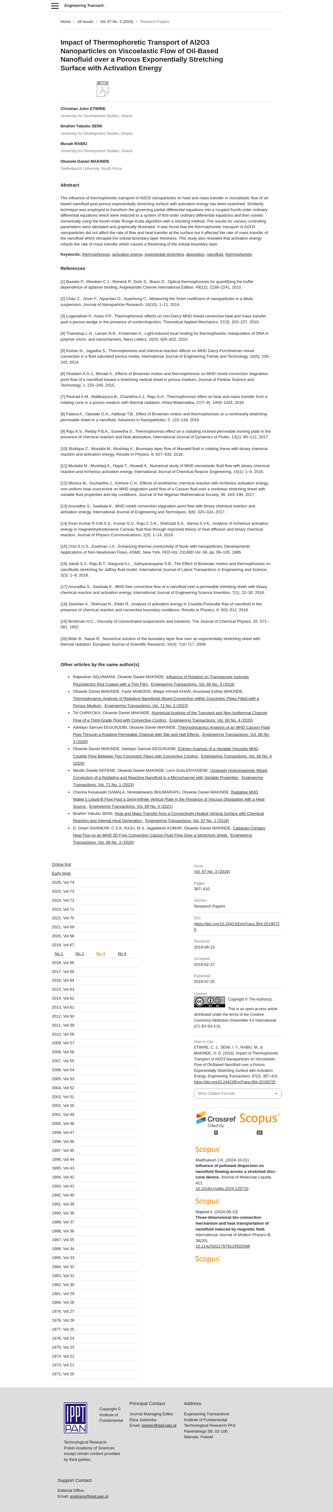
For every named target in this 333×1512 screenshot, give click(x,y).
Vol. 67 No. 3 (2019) (116, 22)
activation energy (127, 254)
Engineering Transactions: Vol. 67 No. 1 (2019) (187, 820)
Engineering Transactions (87, 5)
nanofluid (215, 254)
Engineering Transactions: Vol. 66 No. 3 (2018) (193, 684)
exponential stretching (164, 254)
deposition (195, 254)
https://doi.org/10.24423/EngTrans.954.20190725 (235, 1082)
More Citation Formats (216, 1093)
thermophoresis (96, 254)
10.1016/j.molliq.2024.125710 (222, 1188)
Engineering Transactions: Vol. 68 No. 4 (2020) (211, 720)
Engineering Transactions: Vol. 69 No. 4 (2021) (131, 806)
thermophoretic (238, 254)
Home (65, 22)
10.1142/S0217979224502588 (223, 1246)
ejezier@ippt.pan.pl (159, 1309)
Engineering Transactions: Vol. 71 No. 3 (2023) (146, 705)
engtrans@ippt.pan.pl (89, 1380)
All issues (85, 22)
